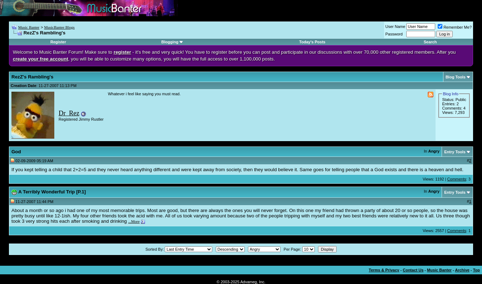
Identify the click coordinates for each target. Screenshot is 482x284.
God (16, 151)
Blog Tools (456, 77)
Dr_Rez (69, 113)
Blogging (170, 42)
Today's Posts (312, 42)
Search (430, 42)
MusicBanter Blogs (59, 27)
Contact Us (413, 270)
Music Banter (29, 27)
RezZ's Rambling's (32, 77)
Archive (462, 270)
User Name (396, 26)
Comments (456, 179)
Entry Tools (455, 152)
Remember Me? (455, 27)
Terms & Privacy (384, 270)
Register (58, 42)
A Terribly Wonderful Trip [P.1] (52, 191)
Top (476, 270)
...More (134, 221)
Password (394, 34)
